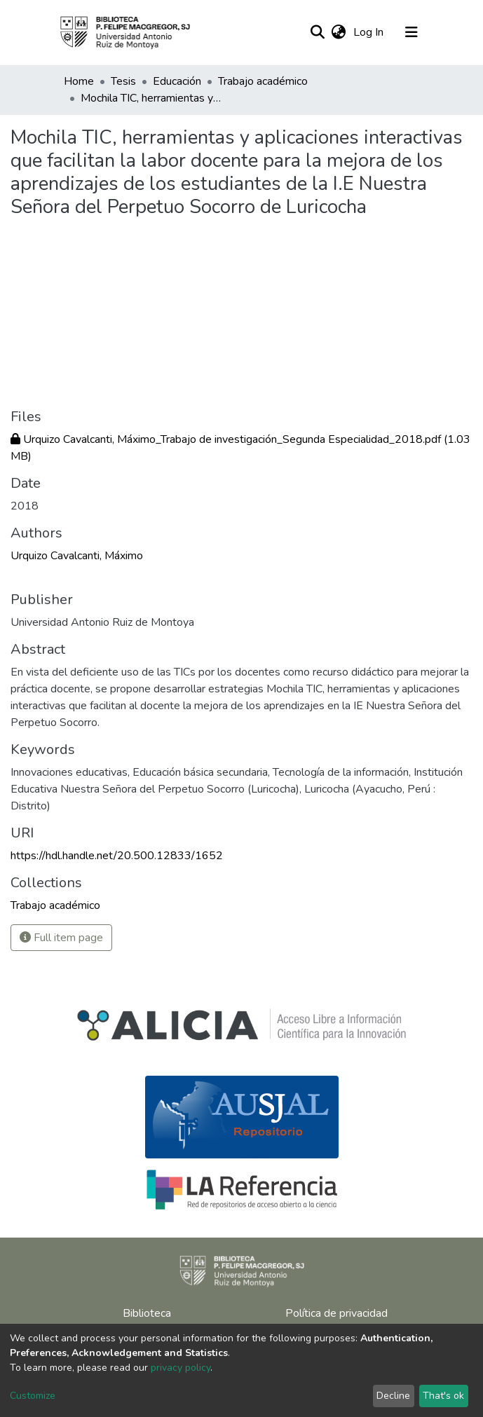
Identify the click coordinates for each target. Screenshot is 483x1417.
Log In (369, 32)
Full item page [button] (61, 937)
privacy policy (180, 1367)
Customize (32, 1395)
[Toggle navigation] (411, 32)
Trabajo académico (263, 81)
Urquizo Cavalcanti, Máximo (77, 555)
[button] (339, 32)
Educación (177, 81)
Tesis (123, 81)
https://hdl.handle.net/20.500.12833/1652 (117, 855)
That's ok (443, 1395)
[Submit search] (317, 32)
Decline (393, 1395)
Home (79, 81)
